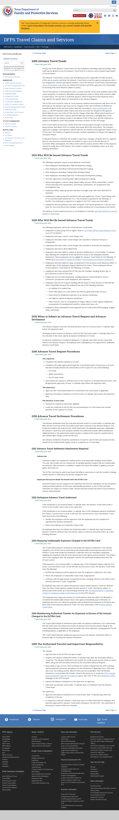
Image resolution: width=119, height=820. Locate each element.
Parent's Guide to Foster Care (70, 780)
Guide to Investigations (68, 775)
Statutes (7, 133)
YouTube (80, 719)
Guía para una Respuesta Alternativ (72, 773)
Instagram (58, 719)
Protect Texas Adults (9, 783)
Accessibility (6, 739)
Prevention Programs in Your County (102, 746)
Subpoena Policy (10, 110)
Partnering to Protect (9, 781)
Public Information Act (39, 763)
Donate (92, 767)
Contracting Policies (11, 99)
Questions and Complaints (40, 739)
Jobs (3, 753)
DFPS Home (8, 47)
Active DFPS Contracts (68, 794)
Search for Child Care (97, 752)
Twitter (34, 719)
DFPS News (65, 739)
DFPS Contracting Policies (13, 143)
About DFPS (6, 737)
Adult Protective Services (13, 88)
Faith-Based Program (97, 776)
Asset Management (11, 115)
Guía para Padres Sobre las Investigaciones (70, 770)
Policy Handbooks (37, 765)
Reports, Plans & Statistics (40, 776)
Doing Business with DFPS (69, 797)
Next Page (110, 53)
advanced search (9, 70)
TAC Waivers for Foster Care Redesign (15, 139)
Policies (4, 759)
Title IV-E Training (10, 126)
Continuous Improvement (10, 757)
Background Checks (12, 96)
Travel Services (29, 47)
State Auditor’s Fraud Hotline (41, 746)
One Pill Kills (6, 778)
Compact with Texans (68, 737)
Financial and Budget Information (72, 748)
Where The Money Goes (98, 799)
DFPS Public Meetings (68, 741)
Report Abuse (79, 16)
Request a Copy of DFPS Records (101, 748)
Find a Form (6, 750)
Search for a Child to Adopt (99, 755)
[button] (105, 15)
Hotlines (34, 737)
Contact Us (5, 741)
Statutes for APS (37, 778)
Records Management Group (15, 107)
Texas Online (94, 790)
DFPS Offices (6, 746)
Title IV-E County (10, 124)
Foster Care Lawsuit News (69, 746)
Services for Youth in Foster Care (101, 750)
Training (5, 764)
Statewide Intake (10, 94)
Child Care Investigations (13, 91)
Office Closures (7, 755)
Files (38, 47)
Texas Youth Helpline (9, 785)
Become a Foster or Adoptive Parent (102, 739)
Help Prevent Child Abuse (69, 750)
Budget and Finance (38, 758)
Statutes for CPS (37, 781)
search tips (20, 70)
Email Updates (10, 145)
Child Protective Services (13, 83)
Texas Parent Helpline (9, 787)
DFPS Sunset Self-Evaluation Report (73, 744)
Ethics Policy (9, 118)
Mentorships (94, 774)
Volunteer (93, 769)
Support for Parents (97, 797)
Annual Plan (36, 756)
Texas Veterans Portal (97, 795)
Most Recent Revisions (12, 77)
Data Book (35, 760)
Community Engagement (13, 102)
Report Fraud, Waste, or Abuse (42, 744)
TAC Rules (8, 135)
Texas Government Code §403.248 (55, 85)
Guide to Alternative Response (71, 778)
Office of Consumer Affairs (14, 104)
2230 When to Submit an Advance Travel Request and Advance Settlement (84, 259)
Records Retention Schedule (41, 774)
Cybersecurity (36, 767)
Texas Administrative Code (40, 783)
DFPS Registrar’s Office (106, 676)
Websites (5, 766)
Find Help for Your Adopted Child (101, 757)
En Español (113, 6)
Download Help (95, 786)
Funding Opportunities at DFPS (71, 799)
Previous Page (40, 53)
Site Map (5, 762)
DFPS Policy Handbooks (12, 54)
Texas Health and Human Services (101, 793)
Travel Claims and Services (14, 112)
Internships (94, 771)
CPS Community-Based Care (15, 86)
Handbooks (18, 47)
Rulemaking (35, 772)
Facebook (11, 719)
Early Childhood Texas (9, 776)
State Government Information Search (103, 788)
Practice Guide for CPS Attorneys (42, 769)
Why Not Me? (6, 790)
